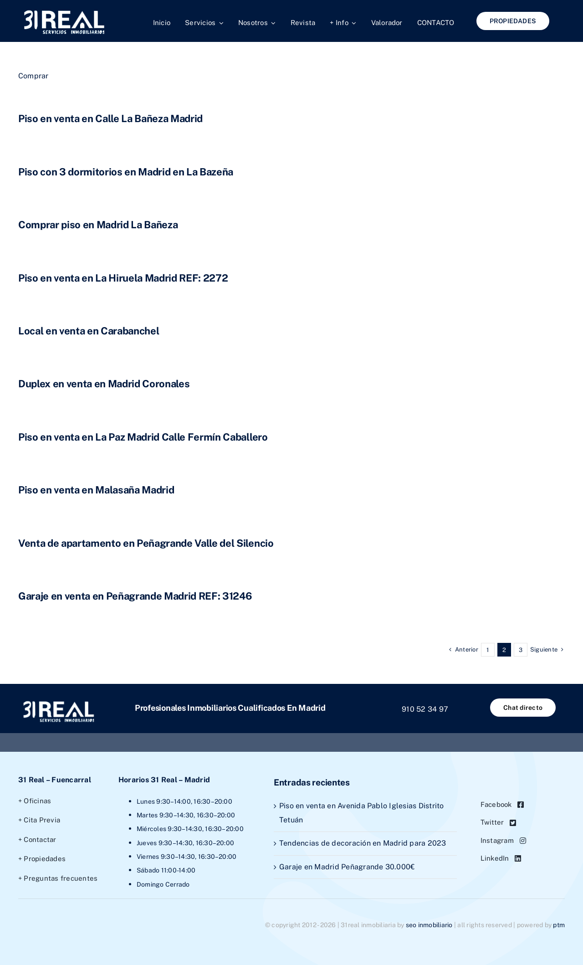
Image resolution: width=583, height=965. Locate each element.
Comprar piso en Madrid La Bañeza (98, 225)
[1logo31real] (63, 10)
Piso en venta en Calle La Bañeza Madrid (110, 118)
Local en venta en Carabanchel (88, 331)
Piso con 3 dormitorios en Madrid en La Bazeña (125, 172)
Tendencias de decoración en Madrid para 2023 (362, 843)
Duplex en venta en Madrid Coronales (103, 384)
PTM (559, 925)
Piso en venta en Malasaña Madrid (96, 490)
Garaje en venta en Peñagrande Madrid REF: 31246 (135, 596)
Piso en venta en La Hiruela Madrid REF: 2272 (123, 278)
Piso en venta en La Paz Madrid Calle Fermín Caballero (143, 437)
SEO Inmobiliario (429, 925)
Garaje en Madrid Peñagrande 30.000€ (347, 866)
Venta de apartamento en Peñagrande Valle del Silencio (146, 543)
